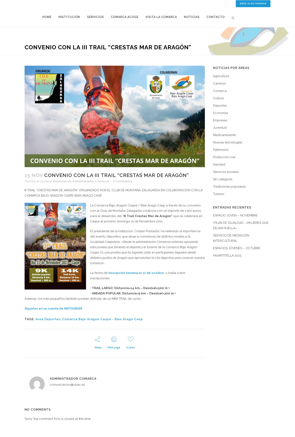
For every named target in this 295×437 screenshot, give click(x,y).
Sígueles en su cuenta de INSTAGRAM (53, 308)
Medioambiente (224, 135)
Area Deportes (48, 319)
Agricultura (221, 76)
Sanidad (219, 164)
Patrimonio (221, 150)
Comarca (220, 91)
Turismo (218, 194)
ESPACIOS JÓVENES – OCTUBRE (236, 248)
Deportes (60, 181)
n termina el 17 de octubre (143, 273)
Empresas (220, 120)
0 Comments (122, 181)
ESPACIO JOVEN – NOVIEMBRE (235, 215)
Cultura (218, 98)
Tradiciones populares (229, 186)
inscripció (115, 273)
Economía (220, 113)
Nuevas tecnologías (227, 142)
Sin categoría (222, 179)
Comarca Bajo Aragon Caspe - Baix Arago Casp (102, 319)
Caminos (219, 83)
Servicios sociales (226, 172)
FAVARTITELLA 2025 (227, 255)
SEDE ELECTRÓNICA (253, 3)
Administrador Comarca (91, 181)
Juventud (220, 128)
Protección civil (224, 157)
